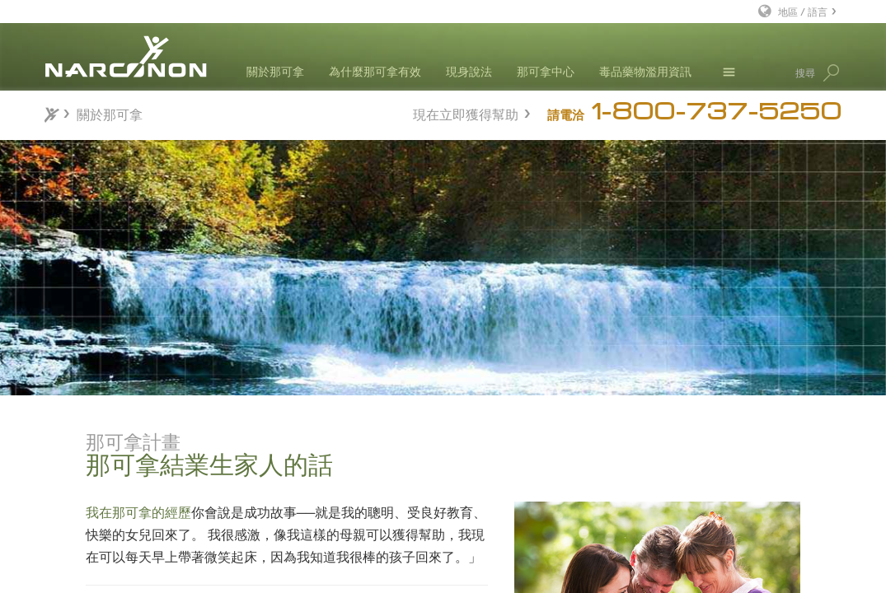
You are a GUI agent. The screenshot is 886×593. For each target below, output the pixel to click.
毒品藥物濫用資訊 (645, 71)
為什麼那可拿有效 (375, 71)
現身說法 (469, 71)
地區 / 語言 (802, 11)
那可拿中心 (545, 71)
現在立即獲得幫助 (465, 112)
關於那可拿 (275, 71)
